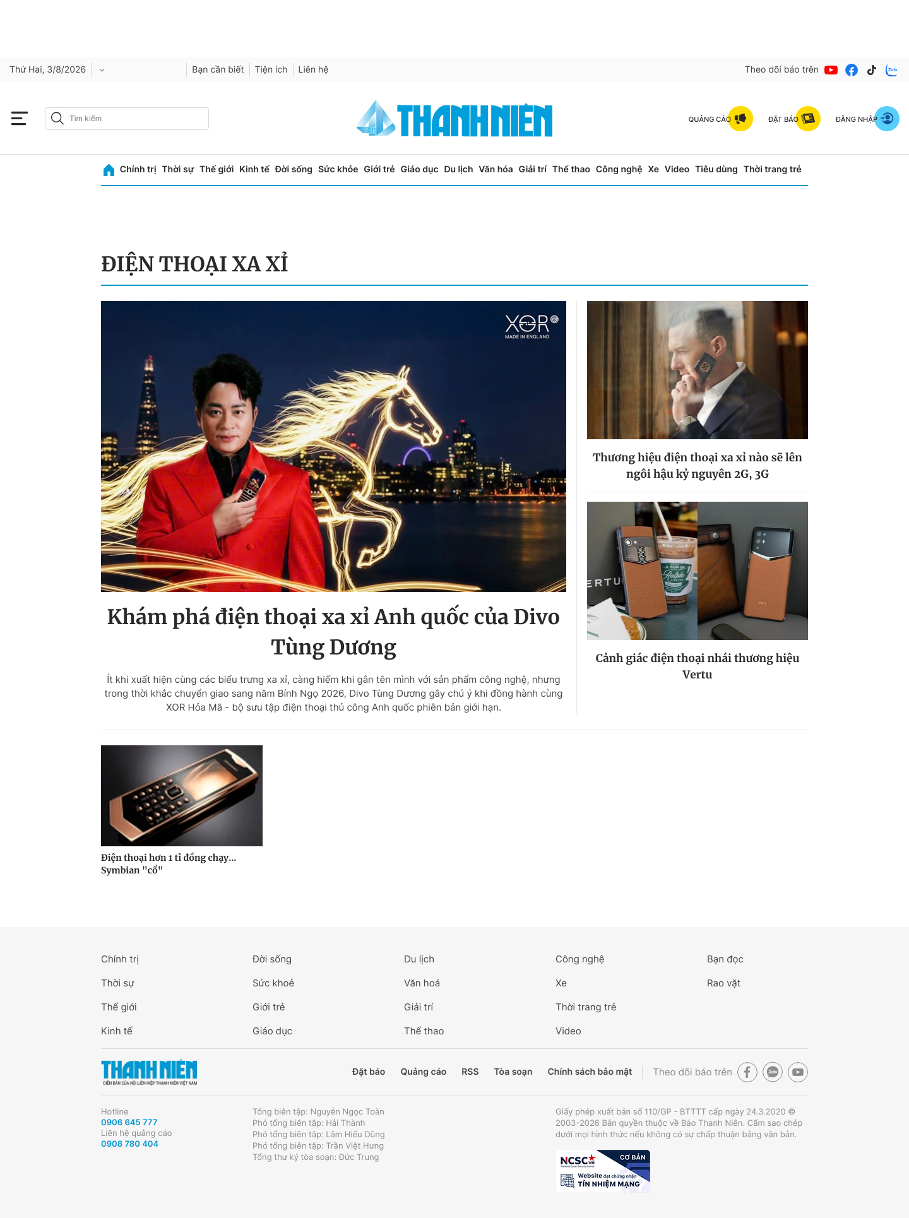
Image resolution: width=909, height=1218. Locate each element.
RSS (469, 1072)
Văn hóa (495, 169)
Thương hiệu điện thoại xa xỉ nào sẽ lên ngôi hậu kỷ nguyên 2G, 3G (697, 466)
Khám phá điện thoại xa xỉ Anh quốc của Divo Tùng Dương (334, 632)
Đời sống (293, 169)
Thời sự (178, 169)
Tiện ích (271, 69)
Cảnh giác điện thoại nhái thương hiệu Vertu (698, 666)
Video (677, 169)
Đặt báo (368, 1072)
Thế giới (216, 169)
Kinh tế (254, 169)
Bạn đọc (725, 959)
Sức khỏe (338, 169)
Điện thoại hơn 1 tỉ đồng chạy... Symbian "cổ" (168, 864)
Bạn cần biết (218, 69)
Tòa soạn (513, 1072)
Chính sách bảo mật (589, 1072)
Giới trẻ (379, 169)
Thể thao (571, 169)
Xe (653, 169)
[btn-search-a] (57, 118)
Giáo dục (419, 169)
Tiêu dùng (716, 169)
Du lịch (458, 169)
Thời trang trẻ (773, 169)
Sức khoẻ (273, 983)
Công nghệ (619, 169)
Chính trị (138, 169)
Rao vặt (723, 983)
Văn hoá (422, 983)
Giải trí (533, 169)
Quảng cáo (423, 1072)
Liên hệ (314, 69)
